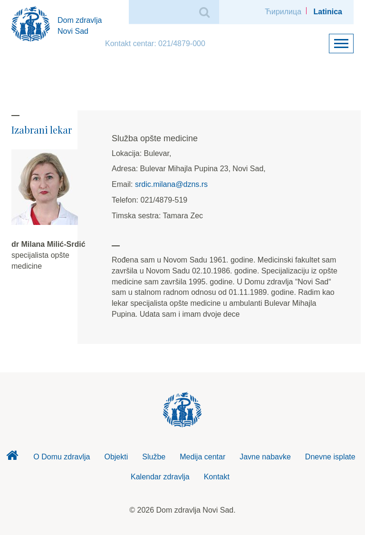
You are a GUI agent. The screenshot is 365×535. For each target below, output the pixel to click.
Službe (153, 457)
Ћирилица (283, 12)
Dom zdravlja (12, 458)
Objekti (116, 457)
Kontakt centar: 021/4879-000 (155, 43)
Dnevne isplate (330, 457)
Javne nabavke (265, 457)
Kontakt (217, 477)
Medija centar (202, 457)
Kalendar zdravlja (160, 477)
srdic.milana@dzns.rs (171, 184)
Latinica (328, 12)
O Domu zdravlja (61, 457)
